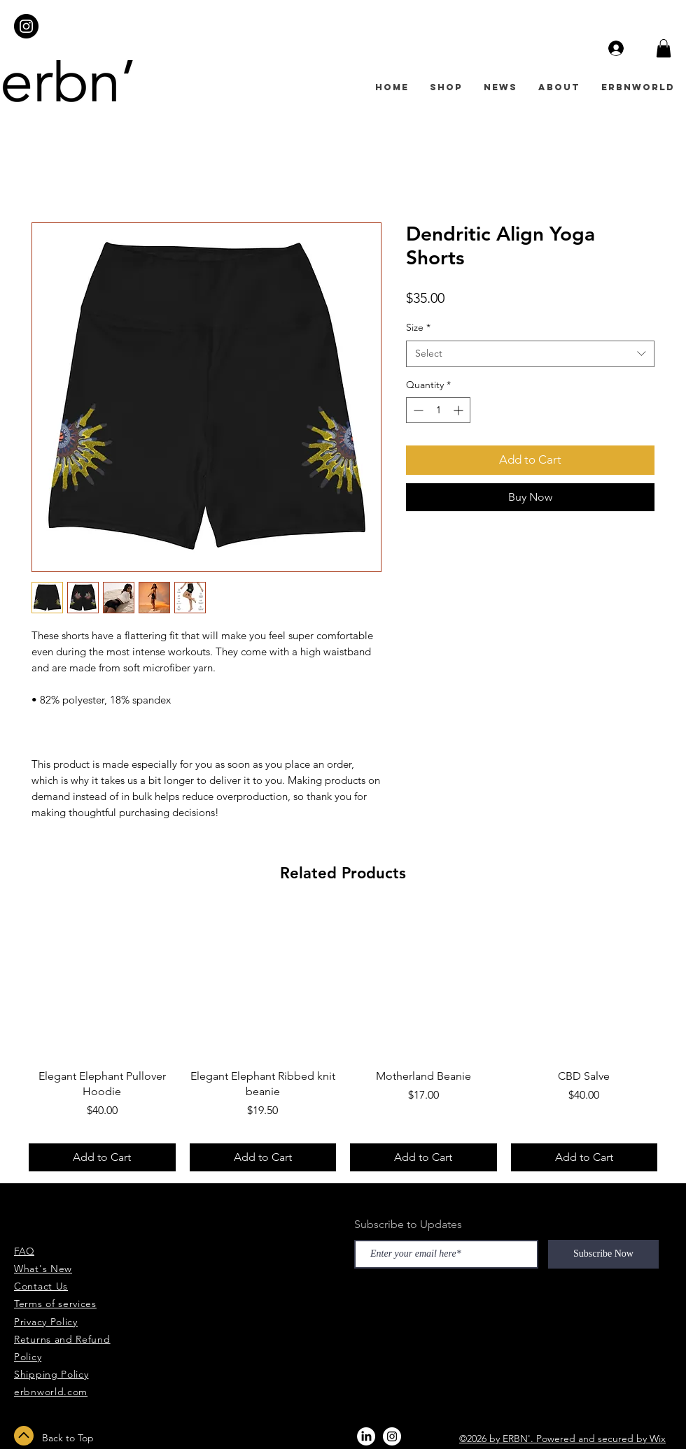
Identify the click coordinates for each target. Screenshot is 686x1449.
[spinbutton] (438, 410)
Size (418, 327)
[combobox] (530, 354)
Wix (658, 1438)
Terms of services (55, 1303)
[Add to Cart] (102, 1157)
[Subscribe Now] (603, 1254)
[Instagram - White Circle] (392, 1436)
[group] (343, 1041)
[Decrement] (417, 410)
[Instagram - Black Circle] (26, 26)
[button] (663, 48)
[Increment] (459, 410)
